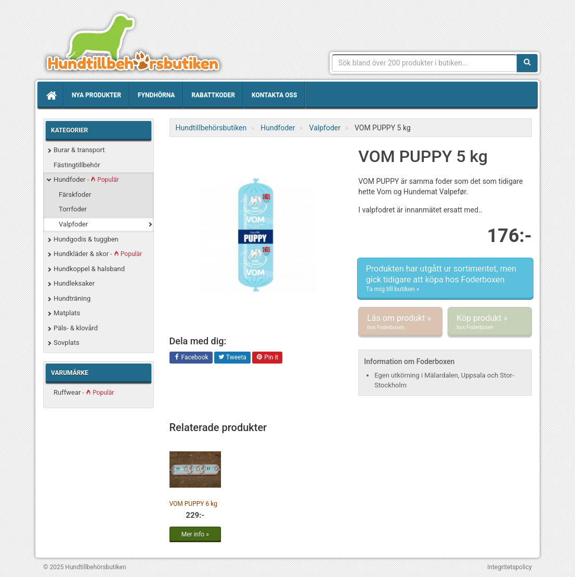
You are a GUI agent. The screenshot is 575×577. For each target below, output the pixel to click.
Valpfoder (73, 224)
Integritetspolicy (509, 567)
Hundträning (72, 298)
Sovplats (67, 342)
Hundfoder (86, 179)
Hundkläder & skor (98, 254)
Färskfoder (75, 194)
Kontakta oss (274, 95)
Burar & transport (79, 150)
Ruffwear (84, 392)
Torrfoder (73, 209)
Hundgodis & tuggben (86, 239)
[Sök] (527, 63)
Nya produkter (96, 95)
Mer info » (195, 534)
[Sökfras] (424, 63)
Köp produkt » (489, 322)
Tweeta (232, 358)
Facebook (191, 358)
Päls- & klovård (76, 328)
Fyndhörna (156, 95)
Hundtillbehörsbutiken (133, 42)
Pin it (267, 358)
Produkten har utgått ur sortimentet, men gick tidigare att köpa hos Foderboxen (445, 279)
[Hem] (50, 95)
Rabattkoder (213, 95)
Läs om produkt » (400, 322)
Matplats (67, 313)
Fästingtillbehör (77, 165)
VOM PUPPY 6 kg (193, 503)
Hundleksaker (74, 283)
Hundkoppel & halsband (89, 269)
